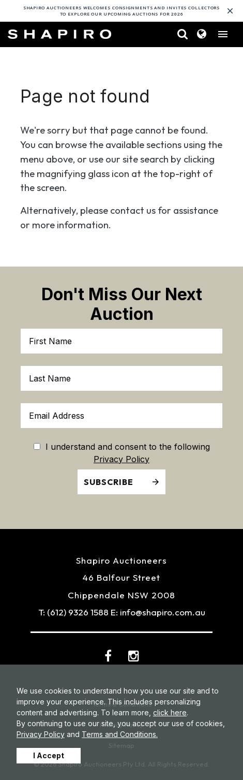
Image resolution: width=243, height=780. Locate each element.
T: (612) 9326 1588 (73, 612)
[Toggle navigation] (222, 34)
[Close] (230, 11)
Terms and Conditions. (120, 734)
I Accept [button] (48, 755)
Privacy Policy (41, 734)
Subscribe (108, 482)
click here (170, 712)
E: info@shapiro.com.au (158, 612)
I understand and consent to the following (122, 446)
